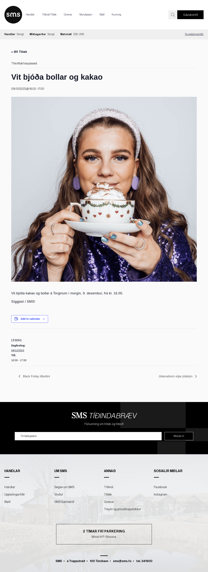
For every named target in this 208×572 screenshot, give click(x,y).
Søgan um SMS (64, 487)
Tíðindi (108, 487)
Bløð (102, 14)
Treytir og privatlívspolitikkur (122, 509)
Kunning (116, 14)
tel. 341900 (144, 561)
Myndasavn (86, 14)
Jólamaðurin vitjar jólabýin (175, 376)
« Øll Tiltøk (19, 51)
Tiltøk (108, 494)
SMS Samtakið (64, 501)
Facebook (160, 487)
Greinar (68, 14)
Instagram (160, 494)
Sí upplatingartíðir (194, 34)
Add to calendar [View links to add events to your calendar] (30, 318)
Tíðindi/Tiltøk (49, 14)
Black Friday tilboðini (36, 376)
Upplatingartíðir (14, 494)
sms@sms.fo (122, 561)
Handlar (30, 14)
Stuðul (58, 494)
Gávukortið (190, 14)
